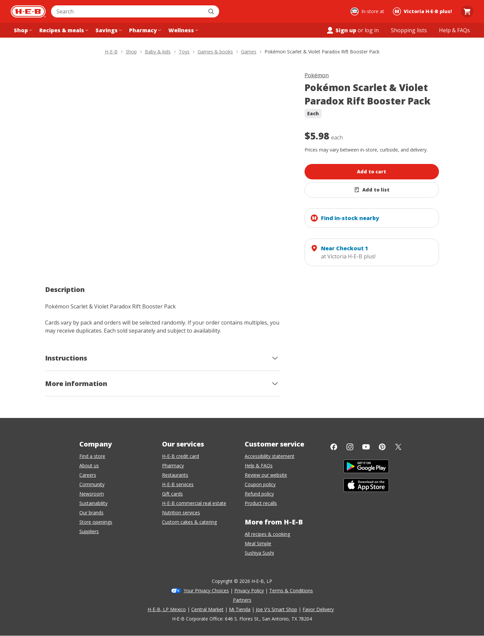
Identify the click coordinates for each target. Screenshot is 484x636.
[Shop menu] (22, 30)
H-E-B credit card (180, 456)
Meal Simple (258, 543)
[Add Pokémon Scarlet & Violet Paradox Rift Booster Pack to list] (372, 190)
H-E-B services (178, 484)
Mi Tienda (239, 609)
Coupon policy (260, 484)
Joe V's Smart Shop (276, 609)
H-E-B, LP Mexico (167, 609)
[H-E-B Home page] (28, 11)
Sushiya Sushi (259, 553)
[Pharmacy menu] (144, 30)
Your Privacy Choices (206, 590)
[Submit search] (211, 11)
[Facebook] (333, 446)
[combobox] (127, 11)
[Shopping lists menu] (409, 30)
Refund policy (259, 494)
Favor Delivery (318, 609)
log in (372, 30)
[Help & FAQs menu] (454, 30)
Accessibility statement (269, 456)
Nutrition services (181, 512)
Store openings (95, 522)
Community (92, 484)
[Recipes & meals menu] (63, 30)
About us (89, 465)
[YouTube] (366, 446)
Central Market (207, 609)
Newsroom (91, 494)
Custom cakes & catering (189, 522)
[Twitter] (398, 446)
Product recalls (261, 503)
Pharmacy (173, 465)
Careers (87, 475)
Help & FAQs (259, 465)
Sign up (341, 30)
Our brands (91, 512)
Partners (242, 600)
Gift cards (172, 494)
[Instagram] (349, 446)
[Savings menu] (107, 30)
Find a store (92, 456)
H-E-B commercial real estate (194, 503)
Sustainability (93, 503)
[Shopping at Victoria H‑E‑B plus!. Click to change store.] (423, 11)
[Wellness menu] (182, 30)
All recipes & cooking (267, 534)
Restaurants (175, 475)
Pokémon (317, 75)
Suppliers (89, 531)
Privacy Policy (249, 590)
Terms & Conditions (291, 590)
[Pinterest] (382, 446)
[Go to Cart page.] (467, 11)
